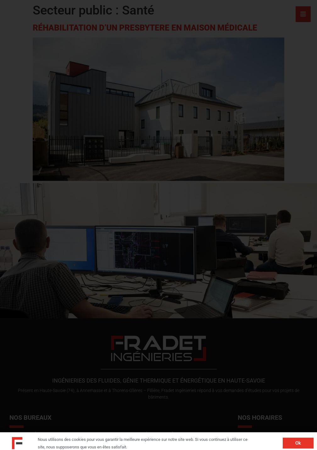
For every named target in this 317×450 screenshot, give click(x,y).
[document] (158, 225)
